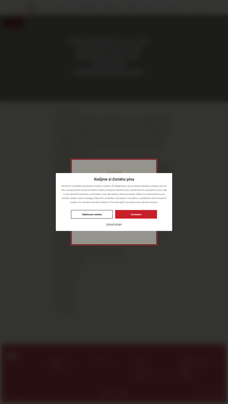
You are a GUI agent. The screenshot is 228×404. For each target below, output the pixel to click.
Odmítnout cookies (92, 214)
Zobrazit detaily (114, 224)
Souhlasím (136, 214)
